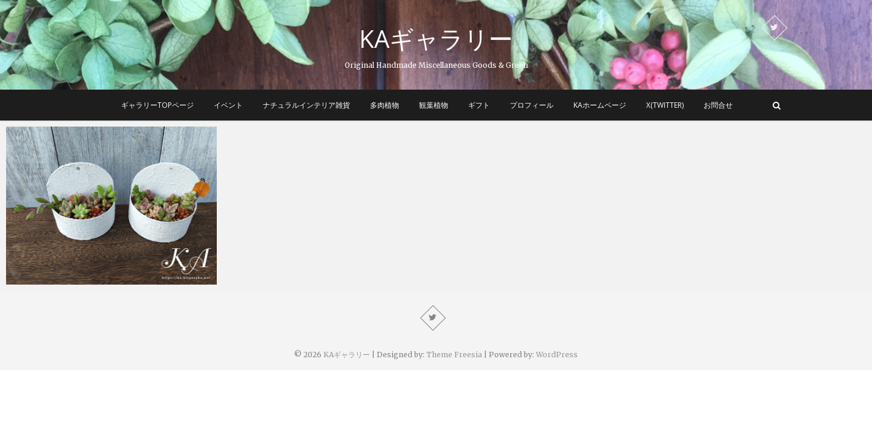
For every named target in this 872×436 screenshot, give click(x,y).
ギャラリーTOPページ (157, 105)
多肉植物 (384, 105)
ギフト (479, 105)
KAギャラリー (436, 38)
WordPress (557, 354)
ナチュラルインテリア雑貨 (306, 105)
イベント (228, 105)
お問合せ (718, 105)
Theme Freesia (454, 354)
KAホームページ (599, 105)
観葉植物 (433, 105)
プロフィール (531, 105)
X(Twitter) (665, 105)
